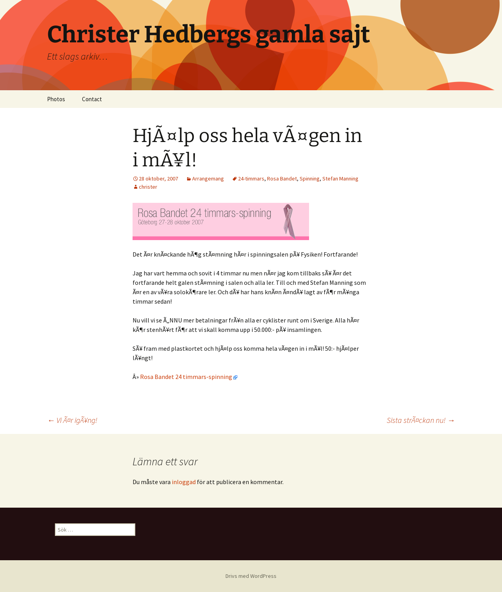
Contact (92, 99)
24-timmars (251, 178)
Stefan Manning (340, 178)
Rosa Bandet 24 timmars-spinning (188, 377)
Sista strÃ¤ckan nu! (421, 420)
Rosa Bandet (282, 178)
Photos (56, 99)
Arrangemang (208, 178)
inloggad (184, 482)
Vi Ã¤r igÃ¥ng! (72, 420)
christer (148, 186)
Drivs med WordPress (251, 575)
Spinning (310, 178)
